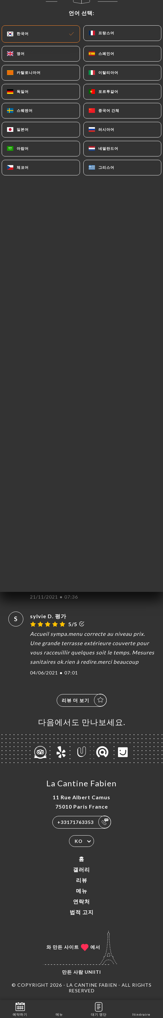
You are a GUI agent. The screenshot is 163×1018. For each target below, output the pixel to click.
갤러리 (81, 869)
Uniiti (93, 972)
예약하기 (20, 1008)
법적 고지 (82, 912)
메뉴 (81, 891)
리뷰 (81, 880)
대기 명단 (99, 1008)
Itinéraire (141, 1008)
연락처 (81, 901)
